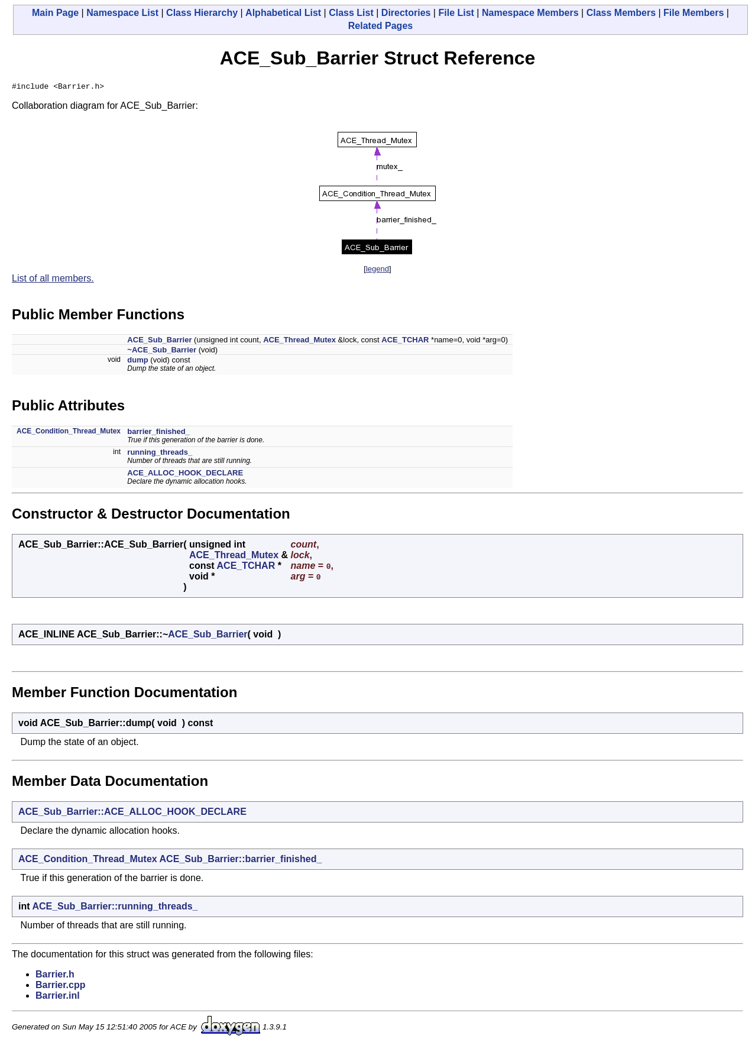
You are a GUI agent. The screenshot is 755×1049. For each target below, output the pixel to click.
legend (377, 270)
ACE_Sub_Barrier (159, 341)
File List (456, 13)
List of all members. (53, 280)
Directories (406, 13)
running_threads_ (159, 453)
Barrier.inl (57, 997)
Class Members (621, 13)
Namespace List (122, 13)
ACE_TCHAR (405, 341)
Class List (351, 13)
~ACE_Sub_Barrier (161, 351)
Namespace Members (530, 13)
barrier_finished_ (158, 433)
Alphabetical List (283, 13)
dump (137, 361)
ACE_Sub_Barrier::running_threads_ (114, 908)
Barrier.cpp (60, 987)
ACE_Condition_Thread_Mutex (69, 433)
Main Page (55, 13)
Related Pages (380, 26)
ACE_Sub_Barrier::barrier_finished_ (241, 861)
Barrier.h (54, 976)
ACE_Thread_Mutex (299, 341)
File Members (693, 13)
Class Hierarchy (202, 13)
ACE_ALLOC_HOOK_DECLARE (185, 474)
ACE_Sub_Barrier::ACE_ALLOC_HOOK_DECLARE (132, 813)
